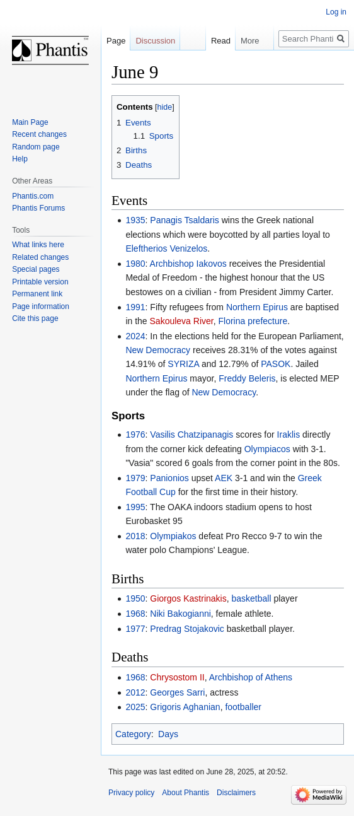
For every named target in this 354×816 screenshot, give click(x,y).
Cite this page (35, 318)
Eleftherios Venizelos (166, 248)
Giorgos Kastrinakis (188, 598)
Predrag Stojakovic (187, 629)
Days (168, 734)
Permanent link (37, 293)
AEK (223, 478)
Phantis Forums (38, 208)
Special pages (35, 269)
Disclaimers (236, 792)
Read (214, 40)
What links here (38, 244)
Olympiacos (267, 449)
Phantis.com (33, 196)
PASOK (275, 364)
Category (133, 734)
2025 (135, 707)
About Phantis (185, 792)
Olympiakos (173, 536)
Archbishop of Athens (250, 677)
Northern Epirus (257, 307)
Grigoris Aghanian (185, 707)
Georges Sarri (177, 692)
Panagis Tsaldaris (184, 220)
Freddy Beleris (247, 378)
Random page (35, 147)
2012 (135, 692)
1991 (135, 307)
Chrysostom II (177, 677)
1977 (135, 629)
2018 (135, 536)
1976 (135, 434)
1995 (135, 507)
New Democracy (157, 350)
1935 (135, 220)
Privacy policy (131, 792)
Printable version (40, 281)
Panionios (169, 478)
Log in (336, 12)
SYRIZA (183, 364)
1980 (135, 264)
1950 (135, 598)
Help (20, 158)
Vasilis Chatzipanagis (191, 434)
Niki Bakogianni (180, 614)
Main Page (30, 122)
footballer (243, 707)
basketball (251, 598)
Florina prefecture (252, 321)
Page (115, 40)
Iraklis (288, 434)
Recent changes (39, 134)
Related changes (40, 257)
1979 (135, 478)
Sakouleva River (182, 321)
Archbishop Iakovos (188, 264)
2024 (135, 336)
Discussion (155, 40)
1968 (135, 614)
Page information (40, 306)
